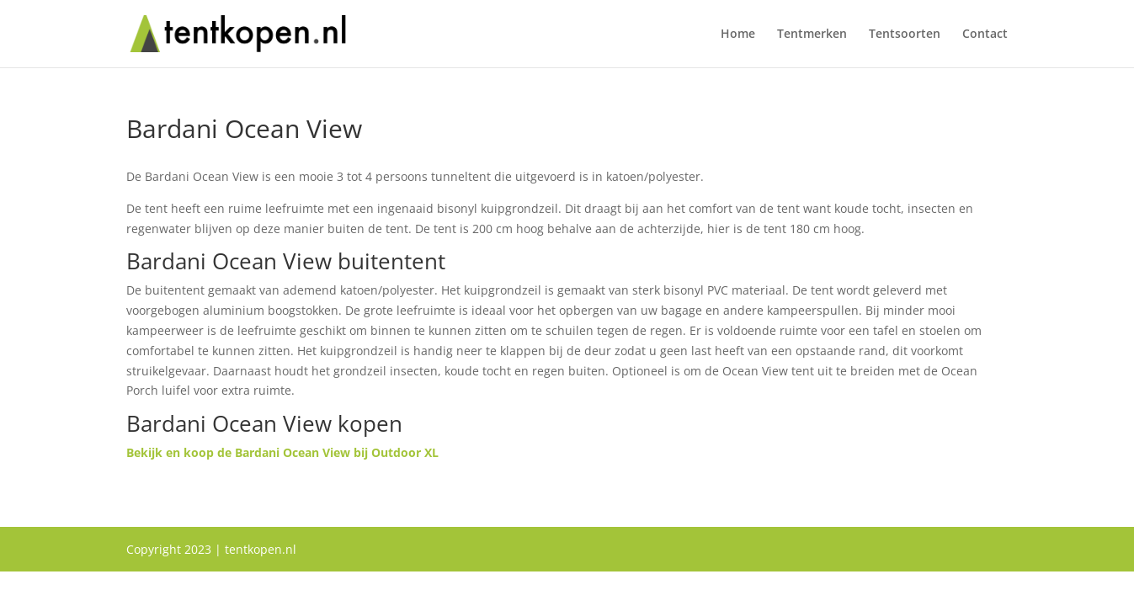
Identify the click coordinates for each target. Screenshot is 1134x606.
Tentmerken (812, 34)
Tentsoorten (904, 34)
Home (738, 34)
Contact (985, 34)
